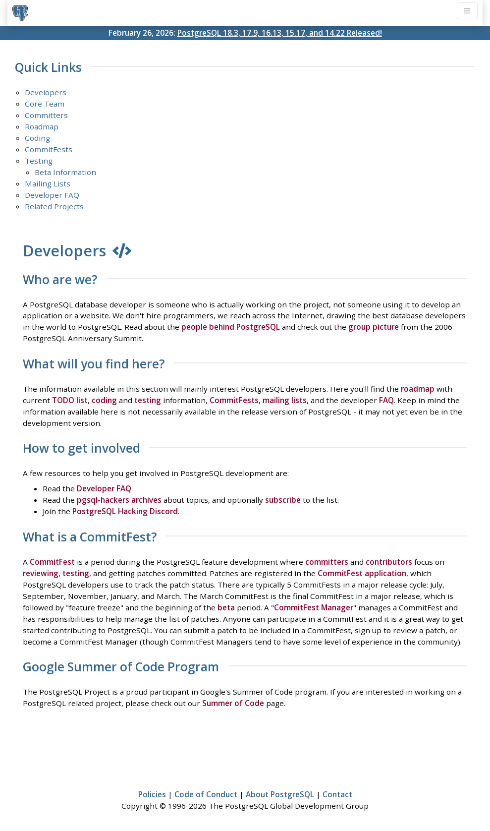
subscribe (283, 500)
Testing (39, 161)
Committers (46, 115)
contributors (389, 562)
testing (147, 400)
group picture (373, 327)
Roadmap (41, 126)
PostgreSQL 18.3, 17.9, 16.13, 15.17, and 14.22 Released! (279, 33)
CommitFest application (362, 573)
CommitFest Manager (313, 607)
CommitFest (52, 562)
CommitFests (48, 149)
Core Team (44, 104)
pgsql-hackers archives (119, 500)
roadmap (418, 389)
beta (226, 607)
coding (104, 400)
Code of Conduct (205, 794)
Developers (45, 92)
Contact (337, 794)
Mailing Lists (47, 183)
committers (326, 562)
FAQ (386, 400)
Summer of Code (233, 703)
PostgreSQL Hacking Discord (125, 511)
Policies (152, 794)
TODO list (70, 400)
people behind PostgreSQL (230, 327)
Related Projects (54, 206)
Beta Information (65, 172)
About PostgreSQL (280, 794)
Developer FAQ (52, 195)
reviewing (40, 573)
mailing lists (285, 400)
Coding (37, 138)
